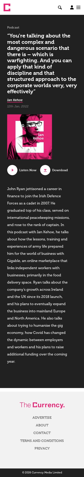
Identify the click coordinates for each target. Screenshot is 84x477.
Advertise (42, 418)
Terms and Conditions (42, 441)
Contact (42, 433)
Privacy (42, 448)
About (42, 425)
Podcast (13, 27)
